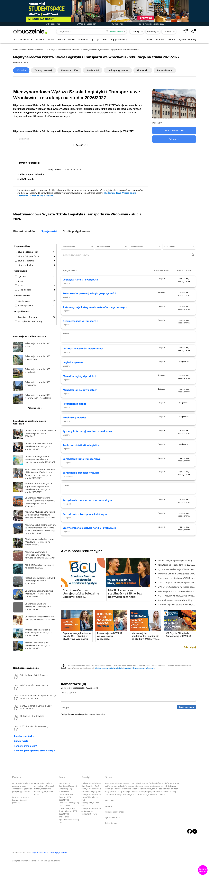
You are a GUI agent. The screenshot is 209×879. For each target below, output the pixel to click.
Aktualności (142, 70)
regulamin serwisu (97, 764)
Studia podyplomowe (117, 70)
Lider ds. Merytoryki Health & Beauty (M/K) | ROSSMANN (68, 824)
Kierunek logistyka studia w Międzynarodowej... (177, 654)
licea (149, 39)
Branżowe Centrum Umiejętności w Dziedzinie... (177, 623)
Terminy (136, 31)
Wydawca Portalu (112, 830)
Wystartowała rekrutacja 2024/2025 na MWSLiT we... (177, 619)
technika (160, 39)
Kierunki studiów (69, 70)
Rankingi (117, 24)
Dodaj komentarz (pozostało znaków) (79, 737)
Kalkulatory (151, 31)
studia (51, 39)
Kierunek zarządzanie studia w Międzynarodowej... (177, 650)
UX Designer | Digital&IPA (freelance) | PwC (68, 832)
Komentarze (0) (20, 62)
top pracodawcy (119, 39)
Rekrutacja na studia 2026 (151, 24)
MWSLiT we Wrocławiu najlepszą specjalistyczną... (177, 636)
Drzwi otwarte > (22, 740)
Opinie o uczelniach (86, 24)
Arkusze (168, 31)
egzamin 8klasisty (187, 39)
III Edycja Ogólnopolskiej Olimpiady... (176, 610)
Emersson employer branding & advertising (41, 874)
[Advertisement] (128, 349)
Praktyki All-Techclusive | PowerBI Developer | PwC (91, 810)
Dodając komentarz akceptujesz (83, 764)
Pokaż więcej (190, 697)
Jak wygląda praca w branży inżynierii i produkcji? (20, 813)
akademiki (83, 39)
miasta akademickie (22, 39)
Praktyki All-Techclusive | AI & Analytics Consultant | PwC (91, 824)
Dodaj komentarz (186, 757)
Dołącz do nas (53, 24)
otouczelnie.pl (18, 865)
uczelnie (40, 39)
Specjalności (93, 70)
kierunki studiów (66, 39)
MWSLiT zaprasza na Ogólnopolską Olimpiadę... (177, 632)
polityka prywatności (58, 865)
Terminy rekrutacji (43, 70)
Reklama (108, 819)
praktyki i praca (99, 39)
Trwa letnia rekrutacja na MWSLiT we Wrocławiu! (177, 628)
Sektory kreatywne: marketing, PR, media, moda (43, 804)
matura (171, 39)
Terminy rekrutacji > (24, 736)
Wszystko (21, 70)
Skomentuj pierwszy (203, 870)
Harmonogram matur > (25, 745)
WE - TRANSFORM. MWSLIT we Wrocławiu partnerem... (177, 645)
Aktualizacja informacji (114, 825)
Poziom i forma (164, 70)
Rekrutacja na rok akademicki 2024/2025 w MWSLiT (177, 614)
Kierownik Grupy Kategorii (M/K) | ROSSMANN (65, 810)
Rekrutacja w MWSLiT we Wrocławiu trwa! (177, 641)
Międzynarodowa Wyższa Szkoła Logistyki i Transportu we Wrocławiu (125, 718)
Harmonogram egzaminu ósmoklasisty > (34, 750)
